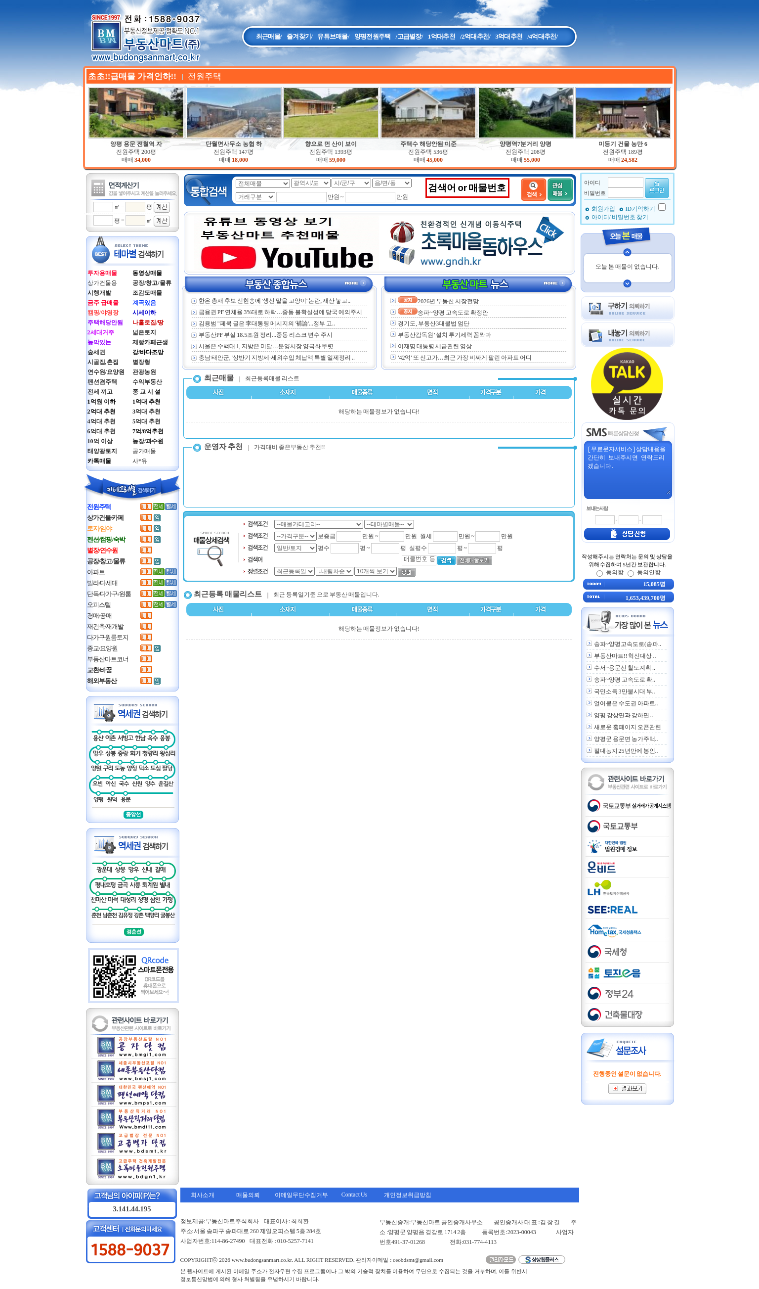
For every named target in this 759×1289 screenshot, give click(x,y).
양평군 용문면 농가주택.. (626, 739)
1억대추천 (441, 36)
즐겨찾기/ (299, 36)
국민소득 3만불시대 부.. (624, 691)
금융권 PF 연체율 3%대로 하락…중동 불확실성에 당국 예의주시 (276, 312)
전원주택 (136, 151)
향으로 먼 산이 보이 (331, 143)
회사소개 (202, 1195)
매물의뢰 (248, 1195)
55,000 (532, 159)
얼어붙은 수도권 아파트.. (626, 703)
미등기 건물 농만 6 (622, 143)
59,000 (337, 159)
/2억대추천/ (475, 36)
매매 (127, 159)
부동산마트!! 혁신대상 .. (625, 655)
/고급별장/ (409, 36)
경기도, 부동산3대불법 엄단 (433, 323)
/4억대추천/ (542, 36)
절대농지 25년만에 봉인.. (626, 750)
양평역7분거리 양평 (525, 143)
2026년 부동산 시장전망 (438, 301)
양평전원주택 (372, 36)
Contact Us (354, 1194)
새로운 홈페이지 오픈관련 (627, 727)
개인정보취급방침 (407, 1195)
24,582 (629, 159)
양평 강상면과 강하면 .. (623, 715)
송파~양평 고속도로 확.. (625, 679)
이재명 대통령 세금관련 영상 (435, 346)
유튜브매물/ (333, 36)
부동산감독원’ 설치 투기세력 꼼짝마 (444, 334)
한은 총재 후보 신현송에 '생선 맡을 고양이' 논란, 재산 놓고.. (270, 300)
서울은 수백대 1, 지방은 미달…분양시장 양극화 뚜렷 (262, 346)
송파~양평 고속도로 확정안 (443, 312)
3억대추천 (508, 36)
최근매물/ (269, 36)
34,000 (142, 159)
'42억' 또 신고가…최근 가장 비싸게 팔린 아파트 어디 (464, 357)
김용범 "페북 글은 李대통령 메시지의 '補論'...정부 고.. (263, 323)
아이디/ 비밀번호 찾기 (619, 217)
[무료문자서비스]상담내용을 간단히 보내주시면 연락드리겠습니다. (629, 469)
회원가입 (603, 208)
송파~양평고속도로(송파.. (628, 644)
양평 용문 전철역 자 (136, 143)
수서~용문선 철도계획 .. (625, 667)
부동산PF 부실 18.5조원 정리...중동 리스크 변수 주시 (262, 334)
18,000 (240, 159)
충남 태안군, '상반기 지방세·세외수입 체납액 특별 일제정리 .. (273, 357)
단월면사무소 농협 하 (234, 143)
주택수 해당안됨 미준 (428, 143)
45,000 (434, 159)
